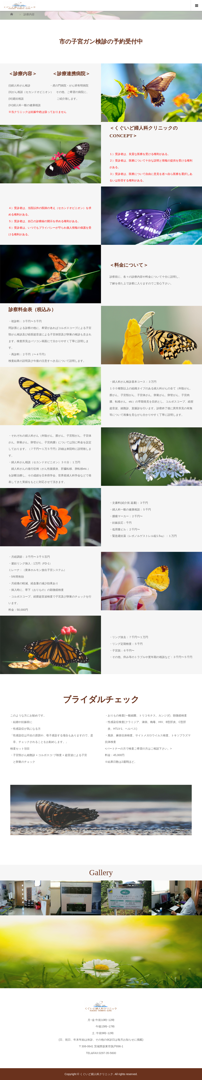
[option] (25, 898)
